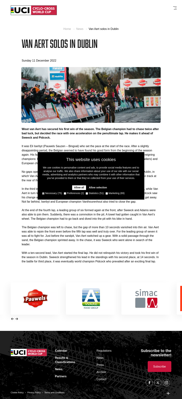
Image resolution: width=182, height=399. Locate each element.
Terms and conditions (54, 393)
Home (67, 28)
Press (100, 364)
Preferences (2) (74, 193)
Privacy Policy (34, 393)
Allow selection (98, 187)
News (80, 28)
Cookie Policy (17, 393)
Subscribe (159, 366)
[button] (12, 318)
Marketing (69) (115, 193)
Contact (101, 379)
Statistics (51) (95, 193)
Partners (61, 376)
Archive (101, 372)
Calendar (61, 350)
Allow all (79, 187)
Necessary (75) (52, 193)
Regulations (104, 350)
